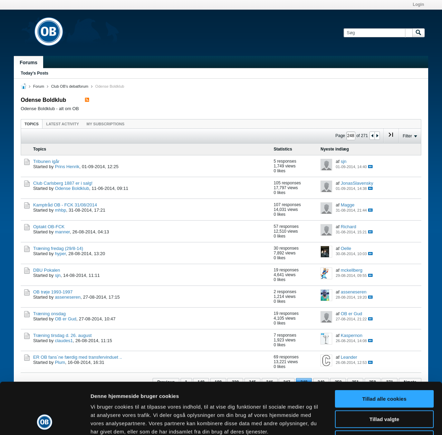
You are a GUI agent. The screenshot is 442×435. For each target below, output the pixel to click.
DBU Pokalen (46, 270)
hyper (60, 253)
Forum (38, 86)
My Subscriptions (106, 124)
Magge (348, 204)
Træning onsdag (49, 313)
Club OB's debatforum (69, 86)
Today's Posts (34, 73)
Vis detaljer (359, 421)
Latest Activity (62, 124)
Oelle (346, 248)
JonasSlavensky (357, 183)
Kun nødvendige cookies (384, 391)
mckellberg (352, 270)
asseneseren (67, 297)
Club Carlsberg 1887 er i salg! (63, 183)
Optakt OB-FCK (49, 226)
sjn (344, 161)
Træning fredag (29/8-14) (58, 248)
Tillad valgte (384, 371)
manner (62, 231)
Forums (28, 62)
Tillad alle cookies (384, 351)
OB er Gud (65, 318)
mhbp (60, 210)
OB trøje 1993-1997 (53, 291)
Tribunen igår (46, 161)
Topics (32, 124)
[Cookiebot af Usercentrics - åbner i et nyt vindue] (45, 421)
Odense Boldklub (72, 188)
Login (418, 4)
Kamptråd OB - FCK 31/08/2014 (65, 204)
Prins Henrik (67, 166)
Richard (348, 226)
